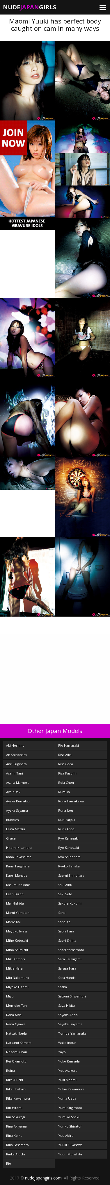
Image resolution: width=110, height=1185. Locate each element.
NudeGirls (29, 7)
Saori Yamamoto (71, 950)
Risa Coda (65, 764)
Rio (8, 1163)
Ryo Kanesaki (68, 838)
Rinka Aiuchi (15, 1154)
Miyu (10, 996)
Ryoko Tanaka (69, 866)
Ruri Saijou (66, 819)
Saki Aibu (65, 885)
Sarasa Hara (67, 968)
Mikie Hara (14, 968)
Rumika (64, 792)
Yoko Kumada (69, 1061)
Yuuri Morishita (70, 1154)
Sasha (62, 987)
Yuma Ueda (67, 1098)
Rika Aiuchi (14, 1080)
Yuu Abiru (66, 1135)
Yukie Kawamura (71, 1089)
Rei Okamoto (16, 1061)
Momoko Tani (17, 1005)
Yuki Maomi (67, 1080)
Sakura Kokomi (69, 903)
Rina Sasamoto (17, 1145)
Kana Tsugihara (18, 866)
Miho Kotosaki (17, 940)
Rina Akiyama (16, 1126)
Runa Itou (65, 810)
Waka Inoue (67, 1042)
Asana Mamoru (17, 782)
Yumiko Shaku (69, 1117)
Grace (11, 838)
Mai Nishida (15, 903)
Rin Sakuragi (15, 1117)
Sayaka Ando (68, 1015)
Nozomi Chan (16, 1052)
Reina (10, 1070)
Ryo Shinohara (69, 857)
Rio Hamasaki (68, 745)
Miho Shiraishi (17, 950)
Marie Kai (13, 922)
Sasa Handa (67, 977)
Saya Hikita (66, 1005)
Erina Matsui (15, 829)
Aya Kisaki (13, 792)
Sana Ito (64, 922)
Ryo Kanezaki (68, 847)
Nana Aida (14, 1015)
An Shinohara (16, 754)
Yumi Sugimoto (70, 1107)
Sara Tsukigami (69, 959)
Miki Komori (15, 959)
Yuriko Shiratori (70, 1126)
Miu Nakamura (17, 977)
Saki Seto (65, 894)
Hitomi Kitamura (19, 847)
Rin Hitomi (14, 1107)
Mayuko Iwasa (17, 931)
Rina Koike (14, 1135)
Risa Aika (65, 754)
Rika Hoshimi (16, 1089)
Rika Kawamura (18, 1098)
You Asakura (67, 1070)
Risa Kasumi (67, 773)
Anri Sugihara (16, 764)
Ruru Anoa (66, 829)
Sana (61, 912)
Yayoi (62, 1052)
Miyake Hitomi (17, 987)
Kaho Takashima (18, 857)
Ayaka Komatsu (18, 801)
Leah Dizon (15, 894)
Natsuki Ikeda (16, 1033)
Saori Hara (66, 931)
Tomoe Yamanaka (72, 1033)
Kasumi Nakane (18, 885)
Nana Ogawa (15, 1024)
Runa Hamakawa (71, 801)
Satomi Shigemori (72, 996)
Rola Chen (66, 782)
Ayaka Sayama (17, 810)
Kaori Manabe (17, 875)
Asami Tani (14, 773)
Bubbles (12, 819)
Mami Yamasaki (18, 912)
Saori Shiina (67, 940)
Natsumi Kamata (18, 1042)
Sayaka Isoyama (70, 1024)
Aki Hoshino (15, 745)
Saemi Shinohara (71, 875)
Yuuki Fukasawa (70, 1145)
